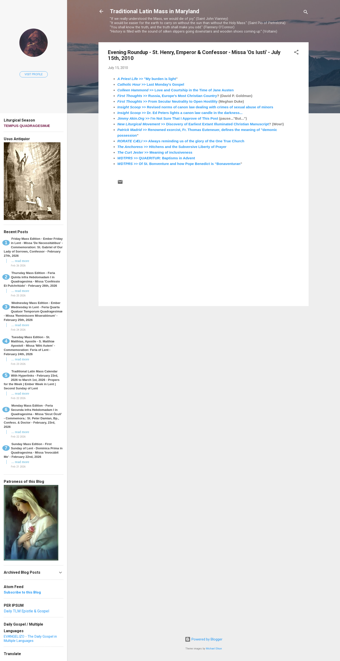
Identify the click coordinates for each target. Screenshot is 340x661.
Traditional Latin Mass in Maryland (154, 11)
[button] (296, 53)
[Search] (306, 13)
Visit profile (34, 74)
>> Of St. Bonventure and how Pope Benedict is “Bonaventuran (178, 164)
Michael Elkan (214, 648)
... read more (20, 261)
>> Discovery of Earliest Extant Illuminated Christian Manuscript (193, 124)
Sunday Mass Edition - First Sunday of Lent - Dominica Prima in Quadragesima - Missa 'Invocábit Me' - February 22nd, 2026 (33, 450)
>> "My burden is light (146, 79)
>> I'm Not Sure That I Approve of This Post (167, 118)
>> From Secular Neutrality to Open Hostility (167, 101)
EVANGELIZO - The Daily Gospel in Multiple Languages (30, 638)
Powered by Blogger (203, 639)
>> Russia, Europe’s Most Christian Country (167, 96)
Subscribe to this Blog (22, 592)
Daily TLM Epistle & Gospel (26, 611)
